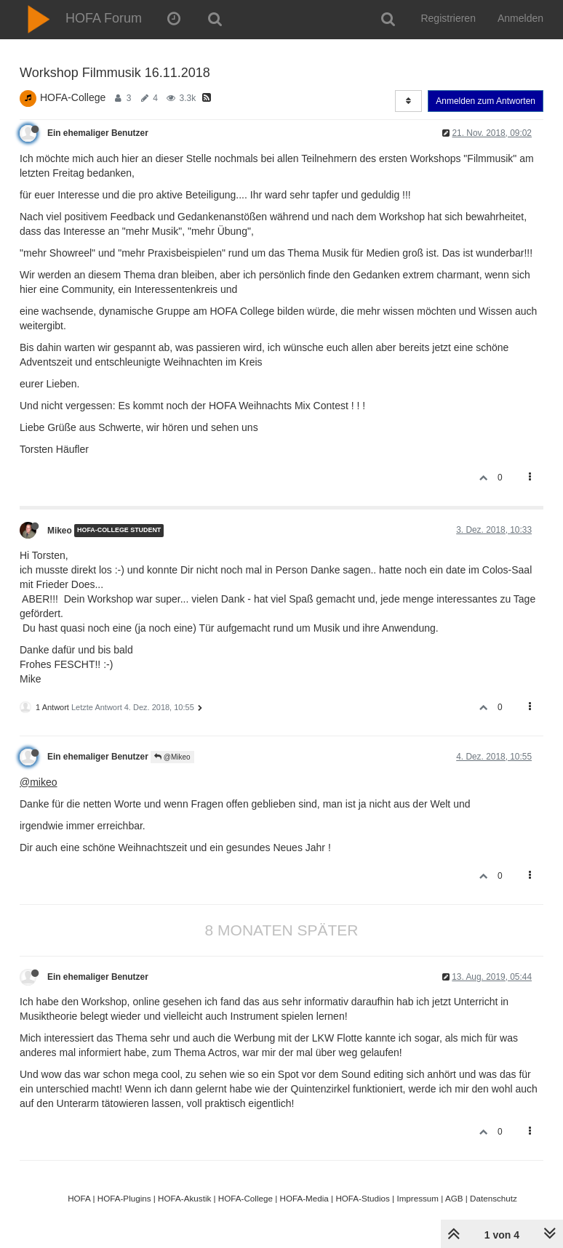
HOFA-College (72, 97)
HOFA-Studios (362, 1198)
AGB (454, 1198)
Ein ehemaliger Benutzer (97, 133)
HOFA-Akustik (184, 1198)
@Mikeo (172, 757)
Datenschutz (493, 1198)
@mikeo (38, 782)
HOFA (79, 1198)
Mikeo (59, 531)
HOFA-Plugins (124, 1198)
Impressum (417, 1198)
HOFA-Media (303, 1198)
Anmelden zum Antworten (485, 101)
